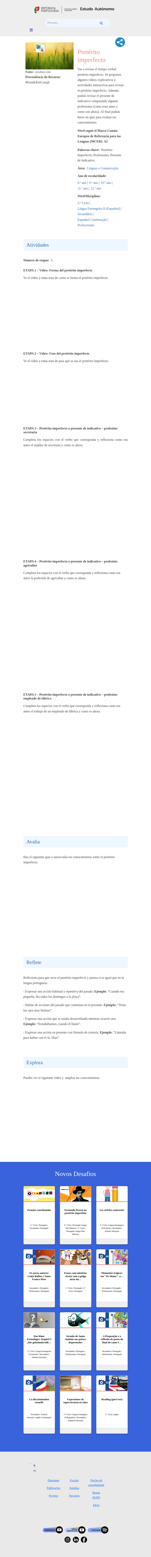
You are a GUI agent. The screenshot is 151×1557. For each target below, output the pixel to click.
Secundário (85, 214)
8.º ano (82, 182)
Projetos (53, 1495)
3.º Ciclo (83, 203)
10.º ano (106, 182)
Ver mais (117, 1441)
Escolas (74, 1480)
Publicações (53, 1488)
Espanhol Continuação (92, 219)
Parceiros (74, 1495)
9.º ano (93, 182)
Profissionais (86, 225)
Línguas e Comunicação (102, 168)
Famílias (74, 1488)
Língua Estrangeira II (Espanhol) (99, 208)
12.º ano (96, 188)
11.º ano (83, 188)
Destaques (53, 1480)
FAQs (96, 1505)
